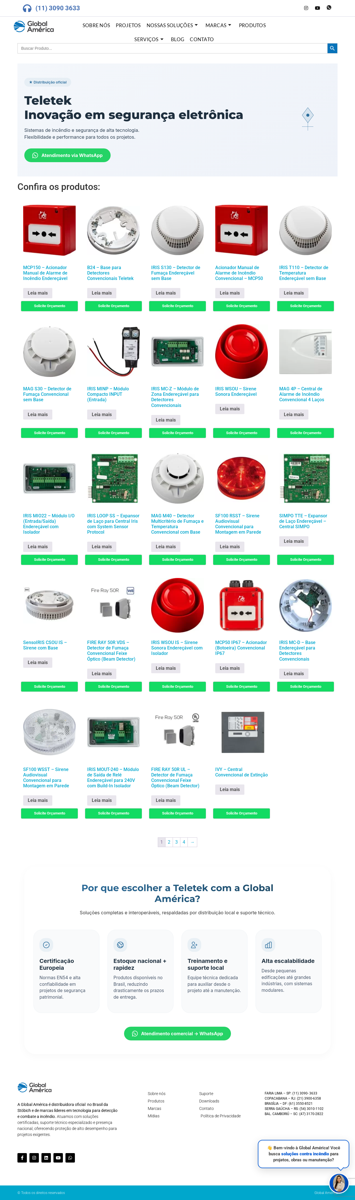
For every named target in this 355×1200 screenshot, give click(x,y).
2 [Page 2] (169, 842)
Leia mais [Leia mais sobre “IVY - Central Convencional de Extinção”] (230, 789)
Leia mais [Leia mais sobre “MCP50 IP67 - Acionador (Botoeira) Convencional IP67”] (230, 668)
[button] (339, 1184)
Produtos (252, 25)
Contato (202, 39)
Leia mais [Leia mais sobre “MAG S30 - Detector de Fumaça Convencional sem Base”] (38, 414)
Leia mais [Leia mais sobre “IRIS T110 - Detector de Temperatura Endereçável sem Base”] (294, 293)
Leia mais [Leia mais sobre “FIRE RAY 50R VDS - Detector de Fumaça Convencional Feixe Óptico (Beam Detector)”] (102, 673)
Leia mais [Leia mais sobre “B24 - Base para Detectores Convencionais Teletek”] (102, 293)
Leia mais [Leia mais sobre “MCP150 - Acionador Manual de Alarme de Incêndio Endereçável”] (38, 293)
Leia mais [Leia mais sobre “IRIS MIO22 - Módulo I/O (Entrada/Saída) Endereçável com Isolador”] (38, 546)
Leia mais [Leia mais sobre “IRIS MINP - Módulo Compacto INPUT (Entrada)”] (102, 414)
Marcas (219, 25)
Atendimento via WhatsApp (67, 155)
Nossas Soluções (172, 25)
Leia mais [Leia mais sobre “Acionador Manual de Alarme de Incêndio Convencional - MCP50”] (230, 293)
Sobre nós (96, 25)
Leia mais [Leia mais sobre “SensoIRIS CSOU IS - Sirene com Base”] (38, 662)
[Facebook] (283, 8)
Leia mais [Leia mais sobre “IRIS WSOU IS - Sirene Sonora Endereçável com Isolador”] (166, 668)
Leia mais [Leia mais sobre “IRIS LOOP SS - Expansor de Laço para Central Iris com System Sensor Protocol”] (102, 546)
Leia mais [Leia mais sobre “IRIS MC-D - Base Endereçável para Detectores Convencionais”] (294, 673)
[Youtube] (317, 8)
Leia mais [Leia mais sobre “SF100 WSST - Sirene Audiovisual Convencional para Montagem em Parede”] (38, 800)
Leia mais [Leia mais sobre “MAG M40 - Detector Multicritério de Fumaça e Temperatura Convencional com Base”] (166, 546)
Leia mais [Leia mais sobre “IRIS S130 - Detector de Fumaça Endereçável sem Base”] (166, 293)
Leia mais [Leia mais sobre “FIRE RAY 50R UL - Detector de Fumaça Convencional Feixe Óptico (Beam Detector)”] (166, 800)
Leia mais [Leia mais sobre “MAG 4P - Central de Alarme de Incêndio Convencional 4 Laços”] (294, 414)
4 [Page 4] (184, 842)
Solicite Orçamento (49, 306)
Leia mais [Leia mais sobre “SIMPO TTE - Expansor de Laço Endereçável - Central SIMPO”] (294, 541)
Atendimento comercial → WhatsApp (177, 1033)
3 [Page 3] (176, 842)
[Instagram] (306, 8)
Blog (177, 39)
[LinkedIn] (294, 8)
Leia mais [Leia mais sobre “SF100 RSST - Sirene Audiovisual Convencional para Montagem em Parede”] (230, 546)
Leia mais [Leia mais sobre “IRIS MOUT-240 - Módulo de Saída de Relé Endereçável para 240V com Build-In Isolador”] (102, 800)
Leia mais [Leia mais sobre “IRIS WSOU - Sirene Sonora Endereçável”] (230, 409)
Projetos (128, 25)
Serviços (148, 39)
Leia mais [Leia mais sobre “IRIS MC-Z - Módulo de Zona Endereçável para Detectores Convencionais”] (166, 420)
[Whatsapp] (329, 8)
